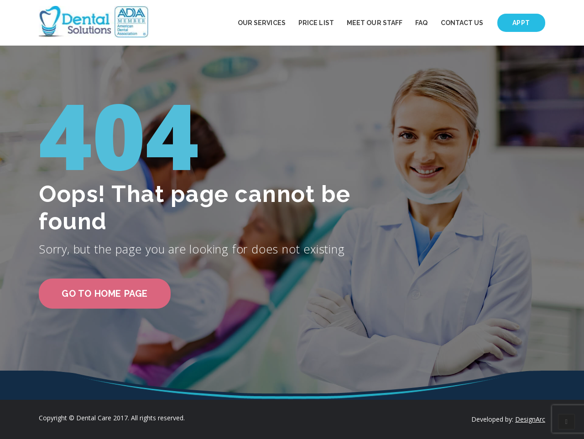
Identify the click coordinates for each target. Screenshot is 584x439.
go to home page (105, 293)
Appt (521, 22)
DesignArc (530, 419)
